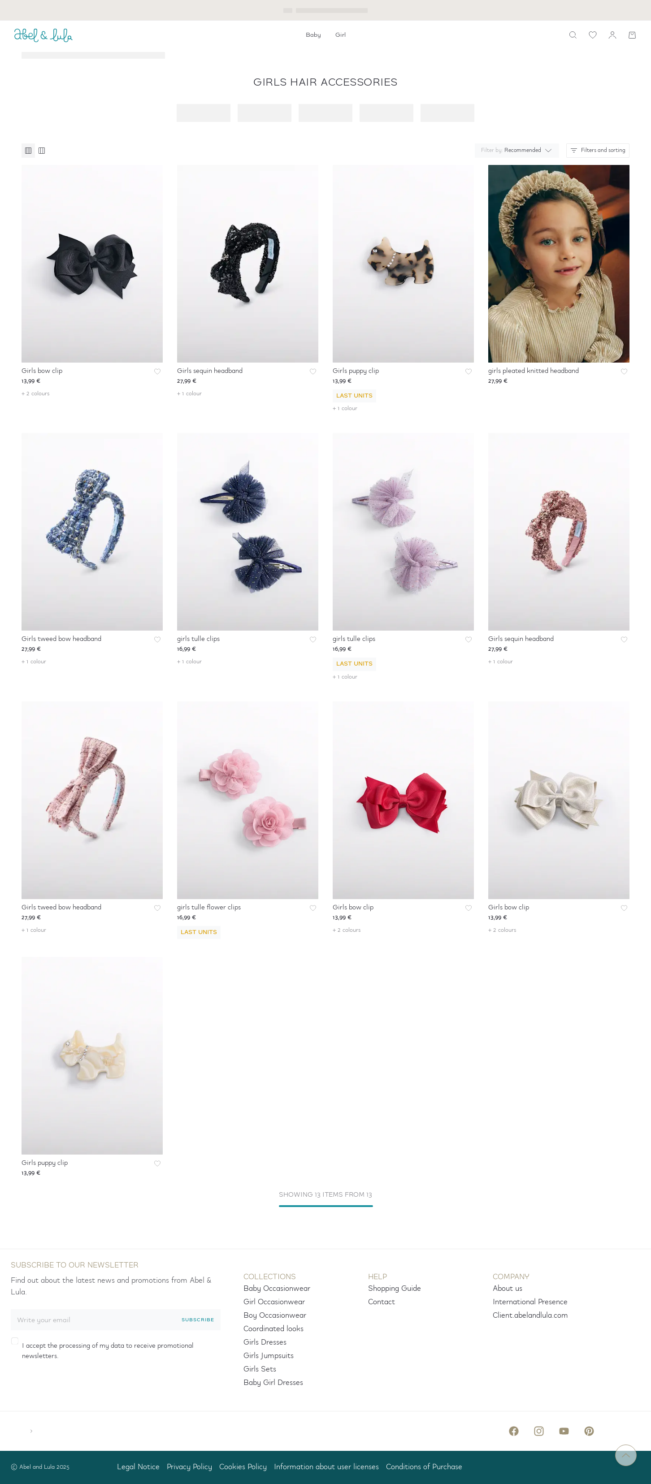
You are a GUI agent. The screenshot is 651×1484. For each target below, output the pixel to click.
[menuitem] (313, 35)
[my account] (612, 35)
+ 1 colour (189, 393)
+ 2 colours (36, 393)
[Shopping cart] (632, 35)
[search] (573, 35)
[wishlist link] (593, 35)
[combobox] (515, 150)
